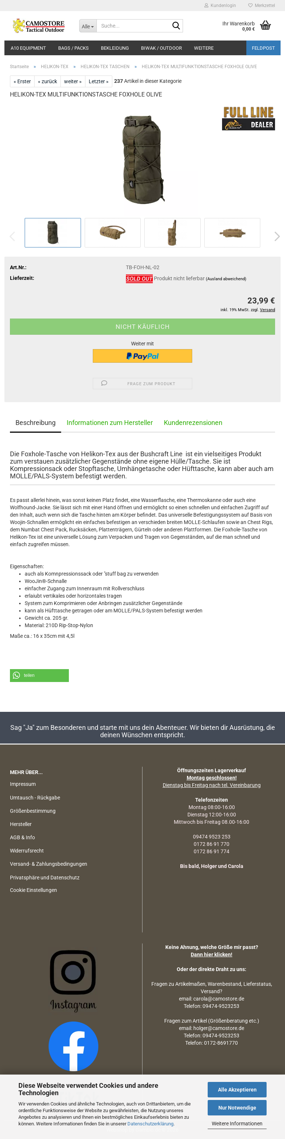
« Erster (22, 81)
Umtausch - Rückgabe (35, 798)
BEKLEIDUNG (115, 48)
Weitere (204, 48)
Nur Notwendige (237, 1108)
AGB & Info (22, 837)
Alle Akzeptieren (237, 1090)
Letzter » (99, 81)
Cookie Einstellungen (33, 890)
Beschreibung (35, 422)
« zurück (47, 81)
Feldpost (263, 48)
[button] (275, 236)
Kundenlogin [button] (220, 5)
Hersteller (21, 824)
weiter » (73, 81)
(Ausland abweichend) (226, 279)
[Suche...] (88, 25)
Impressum (23, 784)
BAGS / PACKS (73, 48)
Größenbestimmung (33, 811)
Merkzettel (261, 5)
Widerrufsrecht (27, 851)
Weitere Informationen (237, 1123)
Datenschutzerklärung (150, 1123)
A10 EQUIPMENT (28, 48)
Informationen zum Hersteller (110, 422)
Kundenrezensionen (193, 422)
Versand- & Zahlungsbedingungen (48, 864)
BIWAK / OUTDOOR (161, 48)
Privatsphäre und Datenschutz (45, 877)
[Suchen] (176, 26)
